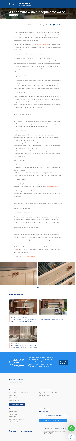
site (53, 247)
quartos (55, 186)
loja (15, 249)
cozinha (49, 186)
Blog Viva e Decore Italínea (27, 256)
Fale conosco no (53, 416)
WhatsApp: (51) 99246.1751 (16, 419)
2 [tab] (38, 287)
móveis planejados (43, 44)
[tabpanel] (18, 273)
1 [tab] (37, 287)
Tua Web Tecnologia (61, 428)
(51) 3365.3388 (13, 414)
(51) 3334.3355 (13, 412)
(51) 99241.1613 (13, 417)
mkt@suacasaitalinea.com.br (17, 421)
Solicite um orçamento (63, 362)
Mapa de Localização (17, 404)
